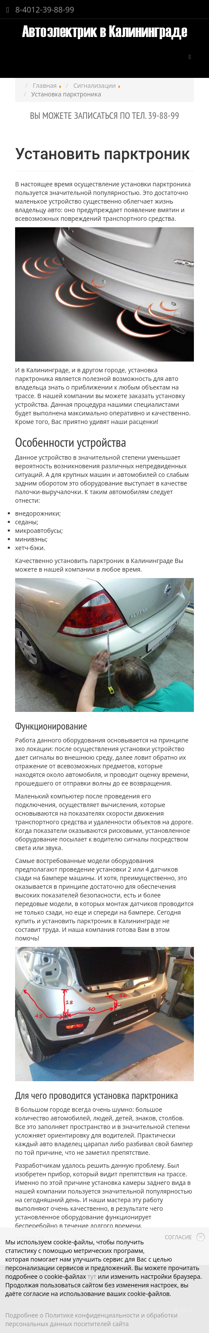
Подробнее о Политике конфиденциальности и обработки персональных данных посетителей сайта (91, 1319)
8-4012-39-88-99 (40, 9)
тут (91, 1276)
